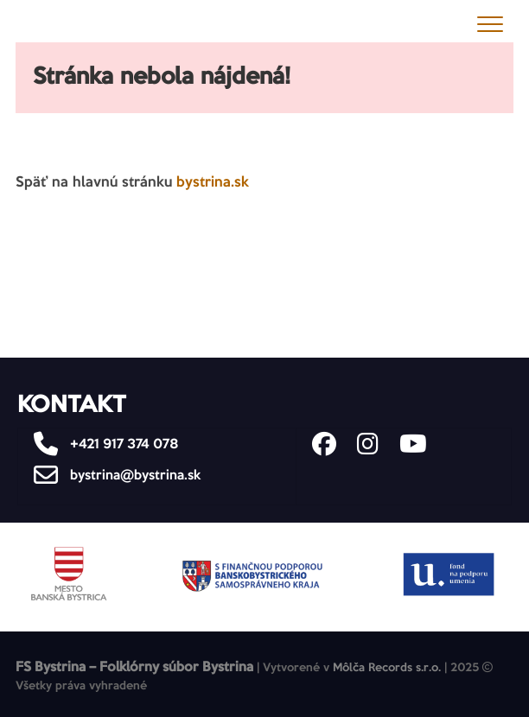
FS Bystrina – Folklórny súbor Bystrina (134, 667)
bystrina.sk (212, 182)
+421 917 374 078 (101, 444)
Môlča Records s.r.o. (387, 668)
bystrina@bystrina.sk (113, 475)
